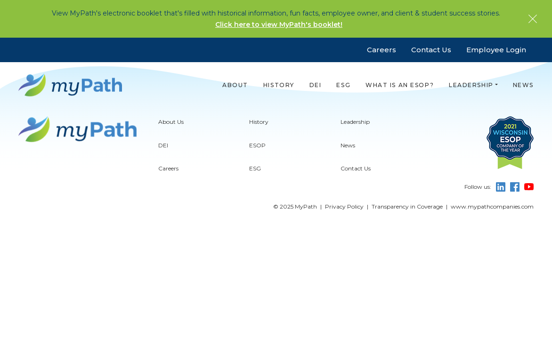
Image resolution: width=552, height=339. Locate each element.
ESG (343, 85)
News (523, 85)
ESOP (257, 169)
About (235, 85)
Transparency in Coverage (407, 230)
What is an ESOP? (399, 85)
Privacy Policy (344, 230)
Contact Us (431, 49)
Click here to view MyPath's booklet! (278, 24)
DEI (315, 85)
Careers (381, 49)
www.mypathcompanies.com (492, 230)
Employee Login (496, 49)
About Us (171, 146)
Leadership (355, 146)
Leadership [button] (471, 85)
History (278, 85)
